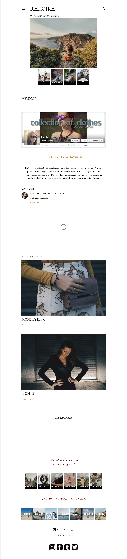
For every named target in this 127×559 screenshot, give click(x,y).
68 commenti (27, 399)
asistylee (34, 193)
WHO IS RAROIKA (39, 16)
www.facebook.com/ (63, 157)
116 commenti (27, 325)
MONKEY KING (33, 319)
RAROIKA (42, 8)
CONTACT (56, 16)
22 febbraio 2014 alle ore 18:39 (52, 193)
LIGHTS (27, 393)
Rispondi (34, 202)
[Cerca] (104, 8)
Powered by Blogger (64, 530)
